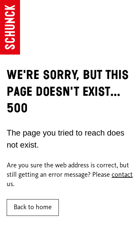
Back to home (33, 207)
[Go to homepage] (10, 27)
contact (122, 175)
